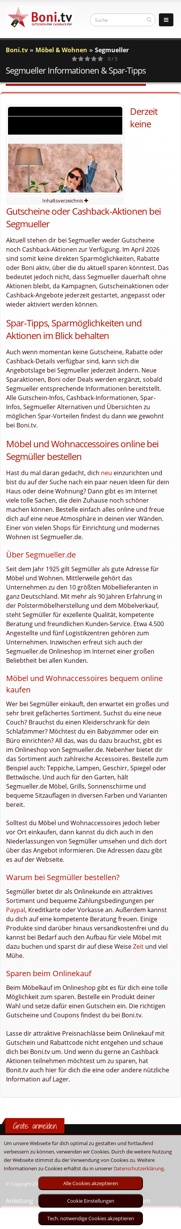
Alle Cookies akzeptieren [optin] (90, 1183)
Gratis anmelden (35, 1125)
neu (106, 473)
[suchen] (149, 19)
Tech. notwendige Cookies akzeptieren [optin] (90, 1218)
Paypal (15, 910)
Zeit (138, 946)
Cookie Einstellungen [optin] (90, 1200)
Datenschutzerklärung (139, 1168)
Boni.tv (17, 50)
